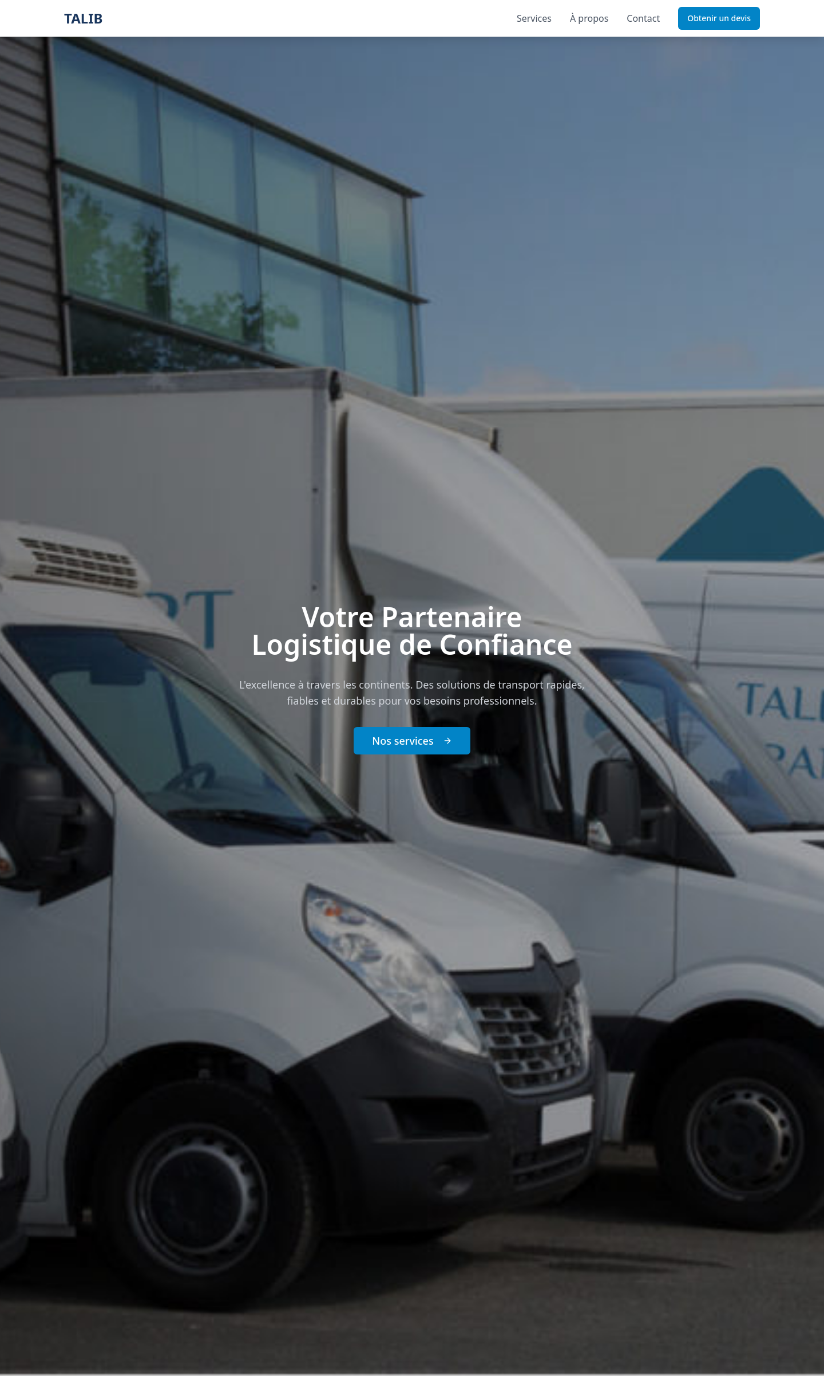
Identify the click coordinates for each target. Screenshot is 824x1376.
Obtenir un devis (719, 18)
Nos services (411, 741)
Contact (643, 18)
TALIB (83, 18)
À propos (589, 18)
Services (534, 18)
